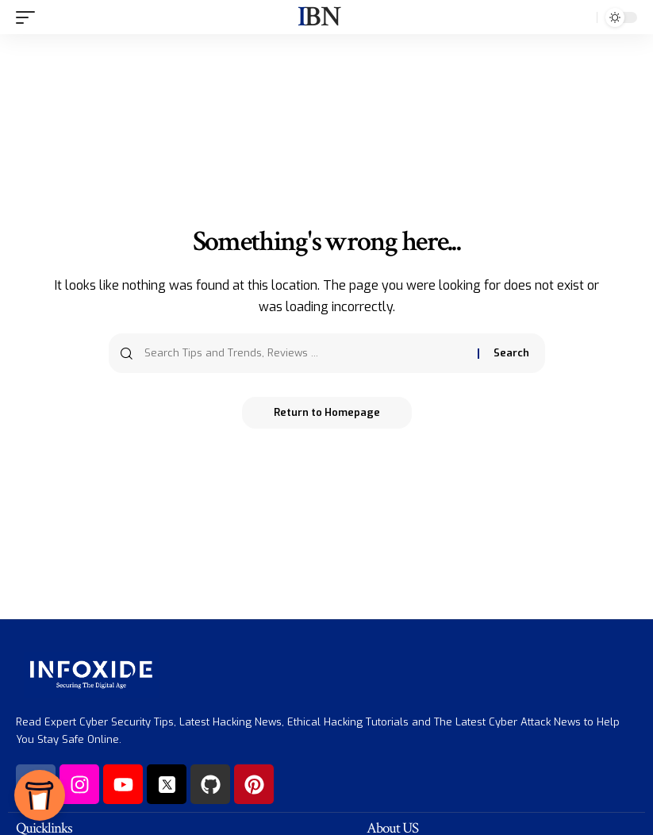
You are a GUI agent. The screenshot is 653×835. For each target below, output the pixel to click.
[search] (581, 17)
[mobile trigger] (29, 17)
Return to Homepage (327, 412)
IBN (319, 17)
